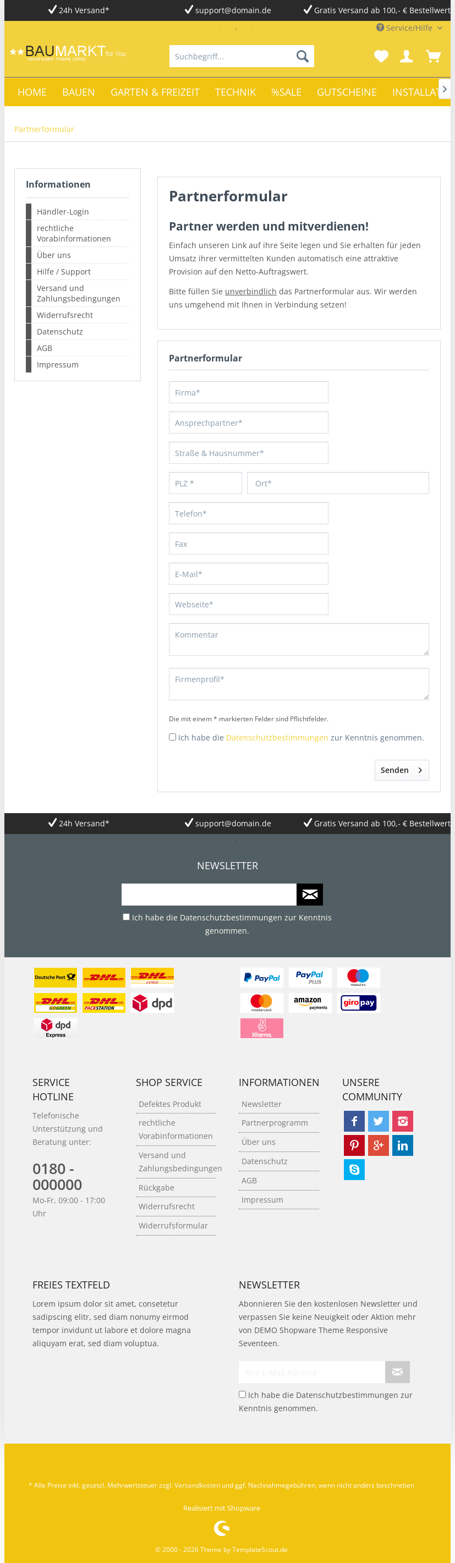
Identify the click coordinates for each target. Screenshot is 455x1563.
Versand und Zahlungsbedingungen (78, 293)
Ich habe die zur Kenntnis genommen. (301, 737)
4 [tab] (251, 29)
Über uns (54, 255)
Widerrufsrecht (65, 315)
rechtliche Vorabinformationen (74, 233)
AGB (44, 348)
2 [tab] (218, 29)
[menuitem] (241, 56)
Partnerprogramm (275, 1122)
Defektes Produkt (170, 1104)
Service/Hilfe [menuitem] (405, 28)
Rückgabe (156, 1187)
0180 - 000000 (57, 1176)
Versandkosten (197, 1485)
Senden (401, 768)
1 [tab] (202, 29)
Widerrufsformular (173, 1225)
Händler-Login (63, 211)
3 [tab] (235, 29)
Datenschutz (60, 331)
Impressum (58, 364)
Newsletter (262, 1104)
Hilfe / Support (64, 271)
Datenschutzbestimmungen (277, 737)
